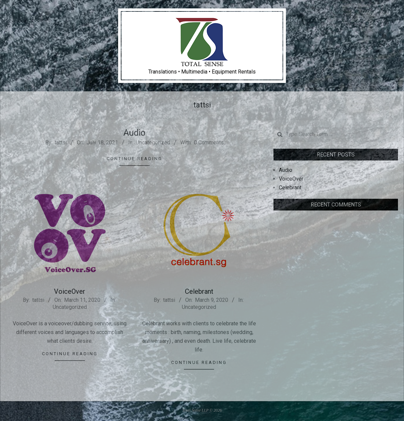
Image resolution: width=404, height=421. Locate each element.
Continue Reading (134, 158)
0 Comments (209, 142)
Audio (134, 133)
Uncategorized (153, 142)
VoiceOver (69, 291)
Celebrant (199, 291)
